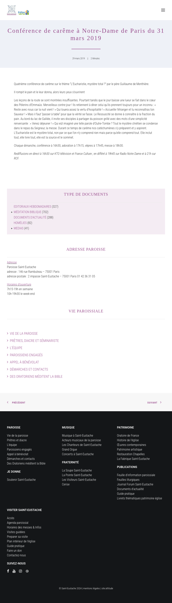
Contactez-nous (16, 555)
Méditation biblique (27, 212)
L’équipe (16, 348)
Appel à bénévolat (24, 362)
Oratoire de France (128, 435)
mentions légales (91, 588)
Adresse (12, 262)
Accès (10, 518)
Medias (18, 228)
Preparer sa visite (17, 536)
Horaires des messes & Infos (24, 527)
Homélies (20, 223)
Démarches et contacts (29, 369)
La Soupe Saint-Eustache (77, 470)
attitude (109, 588)
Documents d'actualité (30, 217)
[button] (163, 10)
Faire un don (14, 550)
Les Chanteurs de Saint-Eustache (81, 445)
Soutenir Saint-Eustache (21, 480)
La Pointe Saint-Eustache (77, 475)
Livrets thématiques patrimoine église (139, 498)
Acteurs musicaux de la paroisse (81, 440)
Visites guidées (16, 532)
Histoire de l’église (128, 440)
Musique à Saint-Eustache (77, 435)
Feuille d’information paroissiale (136, 475)
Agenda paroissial (17, 523)
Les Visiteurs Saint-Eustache (79, 480)
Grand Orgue (69, 449)
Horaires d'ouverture (19, 284)
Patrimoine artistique (129, 449)
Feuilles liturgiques (128, 480)
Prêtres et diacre (17, 440)
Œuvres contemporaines (131, 445)
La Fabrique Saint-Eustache (133, 459)
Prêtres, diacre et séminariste (34, 341)
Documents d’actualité (130, 489)
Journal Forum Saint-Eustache (135, 484)
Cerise (66, 484)
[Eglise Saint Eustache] (18, 10)
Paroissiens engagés (26, 355)
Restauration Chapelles (131, 454)
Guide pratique (125, 493)
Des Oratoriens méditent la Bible (36, 376)
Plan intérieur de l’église (21, 541)
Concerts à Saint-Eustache (78, 454)
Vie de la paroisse (24, 333)
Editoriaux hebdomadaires (32, 206)
